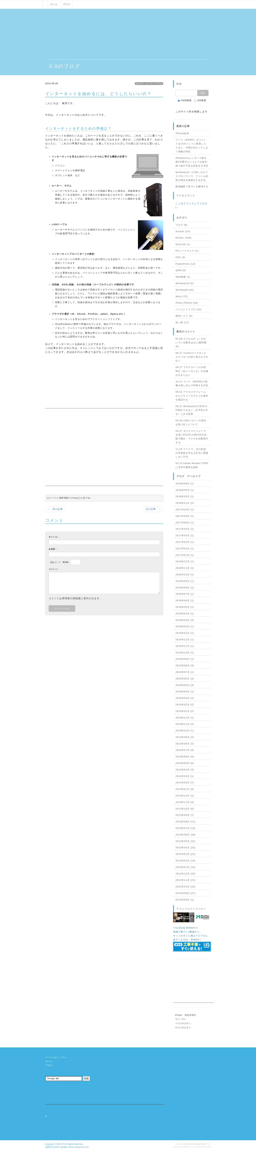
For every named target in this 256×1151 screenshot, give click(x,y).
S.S (62, 1144)
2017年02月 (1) (185, 548)
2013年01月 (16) (185, 867)
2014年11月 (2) (185, 724)
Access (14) (183, 231)
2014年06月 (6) (185, 756)
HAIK (209, 1147)
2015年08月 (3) (185, 665)
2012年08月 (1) (185, 899)
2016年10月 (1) (185, 574)
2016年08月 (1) (185, 587)
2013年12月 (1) (185, 795)
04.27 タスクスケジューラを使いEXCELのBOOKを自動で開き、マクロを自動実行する (192, 437)
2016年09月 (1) (185, 581)
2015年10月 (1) (185, 652)
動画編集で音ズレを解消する (192, 186)
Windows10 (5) (185, 283)
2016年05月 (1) (185, 607)
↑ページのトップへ (56, 1057)
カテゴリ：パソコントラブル (149, 83)
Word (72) (182, 296)
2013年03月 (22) (185, 854)
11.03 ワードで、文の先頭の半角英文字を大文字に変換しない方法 (192, 453)
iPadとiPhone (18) (187, 302)
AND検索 (185, 100)
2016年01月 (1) (185, 633)
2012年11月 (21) (185, 880)
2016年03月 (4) (185, 620)
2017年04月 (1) (185, 535)
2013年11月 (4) (185, 802)
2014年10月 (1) (185, 730)
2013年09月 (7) (185, 815)
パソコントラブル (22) (188, 309)
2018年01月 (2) (185, 503)
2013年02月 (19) (185, 860)
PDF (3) (180, 257)
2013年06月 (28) (185, 834)
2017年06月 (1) (185, 522)
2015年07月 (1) (185, 672)
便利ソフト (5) (184, 316)
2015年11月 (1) (185, 646)
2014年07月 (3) (185, 750)
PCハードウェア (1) (187, 251)
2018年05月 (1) (185, 490)
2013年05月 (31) (185, 841)
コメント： (54, 569)
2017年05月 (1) (185, 529)
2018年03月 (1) (185, 496)
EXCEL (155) (183, 237)
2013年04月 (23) (185, 847)
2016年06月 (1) (185, 600)
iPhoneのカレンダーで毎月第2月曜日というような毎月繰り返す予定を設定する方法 (192, 162)
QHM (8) (181, 270)
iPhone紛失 (182, 133)
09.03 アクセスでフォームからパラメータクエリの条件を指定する (192, 396)
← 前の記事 (55, 509)
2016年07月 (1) (185, 594)
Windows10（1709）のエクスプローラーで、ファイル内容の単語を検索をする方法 (192, 176)
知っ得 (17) (182, 322)
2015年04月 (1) (185, 691)
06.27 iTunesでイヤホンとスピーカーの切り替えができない (192, 357)
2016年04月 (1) (185, 613)
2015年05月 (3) (185, 685)
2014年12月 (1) (185, 717)
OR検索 (200, 100)
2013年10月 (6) (185, 808)
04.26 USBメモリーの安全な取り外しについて (191, 422)
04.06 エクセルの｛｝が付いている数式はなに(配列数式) (191, 342)
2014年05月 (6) (185, 763)
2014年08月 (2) (185, 743)
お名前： (53, 549)
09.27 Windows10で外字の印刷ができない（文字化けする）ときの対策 (192, 410)
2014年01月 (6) (185, 789)
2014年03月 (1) (185, 776)
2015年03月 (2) (185, 698)
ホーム (54, 4)
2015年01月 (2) (185, 711)
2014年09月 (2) (185, 737)
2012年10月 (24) (185, 886)
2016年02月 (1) (185, 626)
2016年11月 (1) (185, 568)
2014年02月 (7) (185, 782)
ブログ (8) (181, 225)
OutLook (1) (183, 244)
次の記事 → (153, 509)
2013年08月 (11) (185, 821)
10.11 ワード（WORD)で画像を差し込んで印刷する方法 (192, 383)
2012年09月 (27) (185, 893)
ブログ (66, 4)
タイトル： (54, 537)
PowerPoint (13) (185, 264)
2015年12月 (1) (185, 639)
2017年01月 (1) (185, 555)
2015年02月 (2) (185, 704)
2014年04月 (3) (185, 769)
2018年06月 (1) (185, 483)
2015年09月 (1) (185, 659)
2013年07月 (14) (185, 828)
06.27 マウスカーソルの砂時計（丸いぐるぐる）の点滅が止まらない (192, 371)
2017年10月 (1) (185, 509)
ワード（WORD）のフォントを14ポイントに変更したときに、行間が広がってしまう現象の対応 (192, 145)
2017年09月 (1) (185, 516)
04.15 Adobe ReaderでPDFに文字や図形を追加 (192, 465)
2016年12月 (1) (185, 561)
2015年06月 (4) (185, 678)
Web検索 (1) (183, 276)
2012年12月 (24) (185, 873)
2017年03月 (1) (185, 542)
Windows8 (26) (185, 290)
